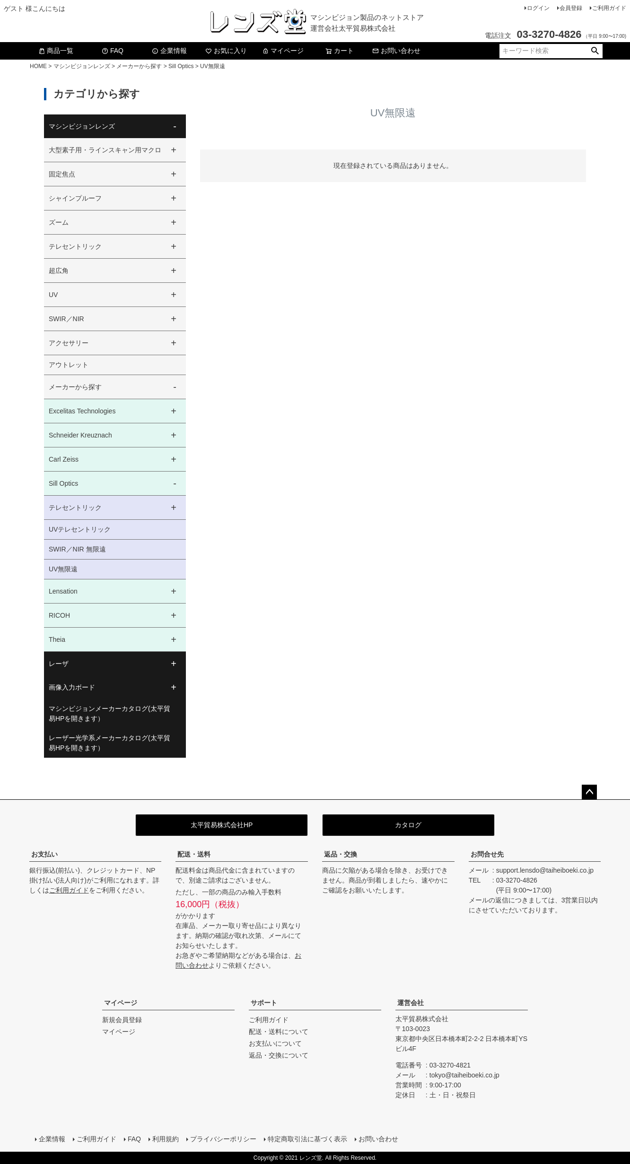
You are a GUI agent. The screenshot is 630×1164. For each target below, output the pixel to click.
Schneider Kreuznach (80, 435)
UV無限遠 (63, 569)
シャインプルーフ (75, 198)
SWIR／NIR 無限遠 (77, 549)
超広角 (59, 270)
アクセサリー (68, 343)
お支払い (44, 854)
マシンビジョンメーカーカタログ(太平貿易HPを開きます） (109, 713)
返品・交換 (340, 854)
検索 (594, 51)
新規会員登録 (122, 1020)
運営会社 (410, 1002)
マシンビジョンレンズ (81, 66)
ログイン (538, 8)
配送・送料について (278, 1031)
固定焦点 (62, 174)
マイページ (283, 50)
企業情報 (169, 50)
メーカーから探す (139, 66)
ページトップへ (589, 792)
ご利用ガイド (609, 8)
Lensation (63, 591)
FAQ (112, 50)
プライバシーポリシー (223, 1139)
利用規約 (165, 1139)
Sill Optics (180, 66)
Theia (57, 639)
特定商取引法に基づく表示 (307, 1139)
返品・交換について (278, 1055)
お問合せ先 (487, 854)
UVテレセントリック (80, 529)
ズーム (59, 222)
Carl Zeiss (64, 459)
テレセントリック (75, 246)
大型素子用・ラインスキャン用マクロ (105, 150)
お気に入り (226, 50)
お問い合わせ (396, 50)
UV (53, 294)
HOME (38, 66)
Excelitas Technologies (82, 411)
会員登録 (571, 8)
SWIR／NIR (66, 319)
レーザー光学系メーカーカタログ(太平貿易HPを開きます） (109, 743)
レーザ (59, 663)
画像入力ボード (72, 687)
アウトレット (68, 364)
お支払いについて (275, 1043)
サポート (264, 1002)
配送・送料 (193, 854)
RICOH (59, 615)
